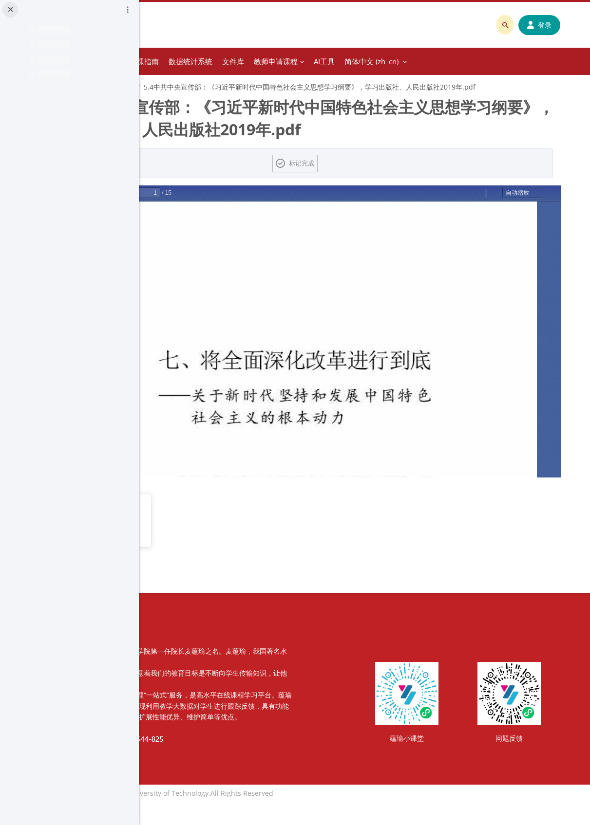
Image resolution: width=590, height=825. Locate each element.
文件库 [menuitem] (365, 61)
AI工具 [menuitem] (455, 61)
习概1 (170, 87)
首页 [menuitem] (184, 61)
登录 (546, 25)
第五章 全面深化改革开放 (227, 87)
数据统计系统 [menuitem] (322, 61)
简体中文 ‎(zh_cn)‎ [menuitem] (503, 61)
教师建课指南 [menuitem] (268, 61)
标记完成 (370, 175)
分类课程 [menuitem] (215, 61)
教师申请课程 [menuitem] (407, 61)
